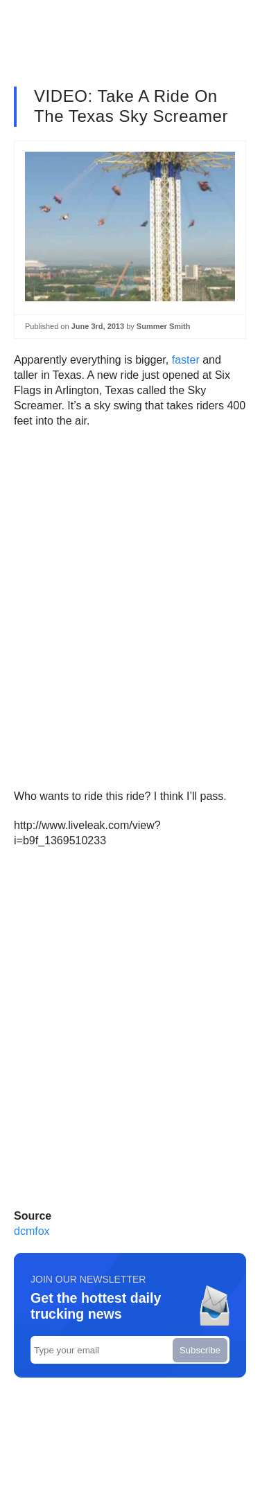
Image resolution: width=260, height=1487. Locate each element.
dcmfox (32, 1231)
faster (186, 360)
